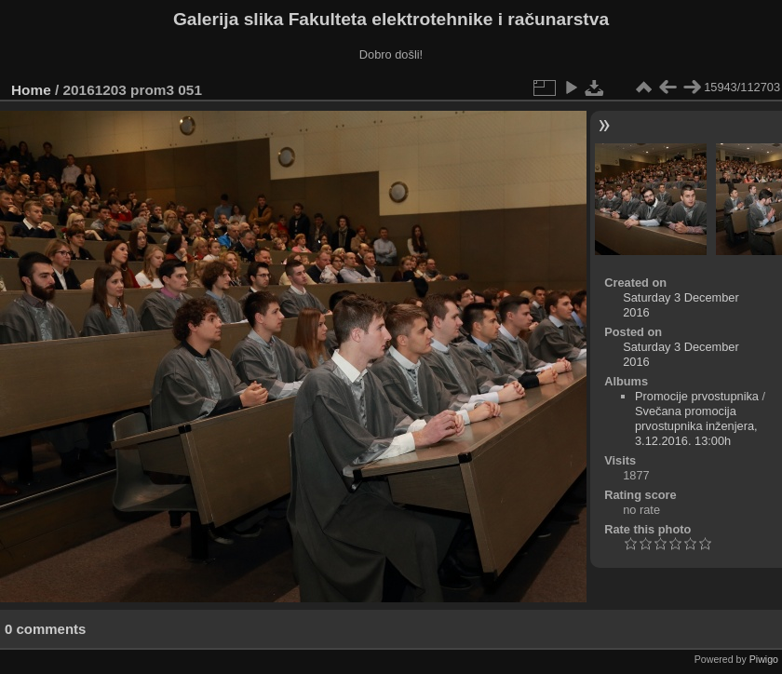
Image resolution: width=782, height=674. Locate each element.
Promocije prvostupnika (697, 396)
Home (31, 90)
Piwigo (763, 659)
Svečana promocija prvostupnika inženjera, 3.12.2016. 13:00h (696, 426)
